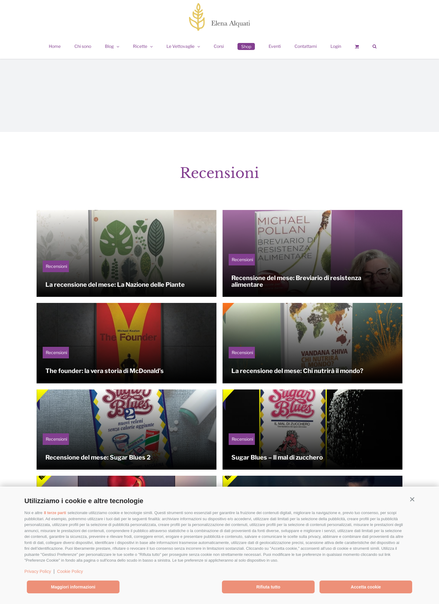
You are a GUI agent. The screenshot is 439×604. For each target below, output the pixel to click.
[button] (412, 499)
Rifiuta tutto (268, 586)
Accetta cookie (366, 586)
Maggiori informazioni (73, 586)
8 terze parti (55, 512)
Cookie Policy (70, 571)
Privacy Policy (37, 571)
